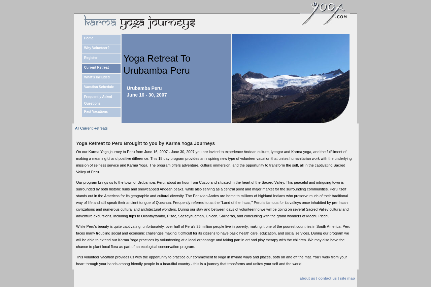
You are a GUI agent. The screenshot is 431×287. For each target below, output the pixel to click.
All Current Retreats (91, 128)
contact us (327, 278)
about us (307, 278)
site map (347, 278)
